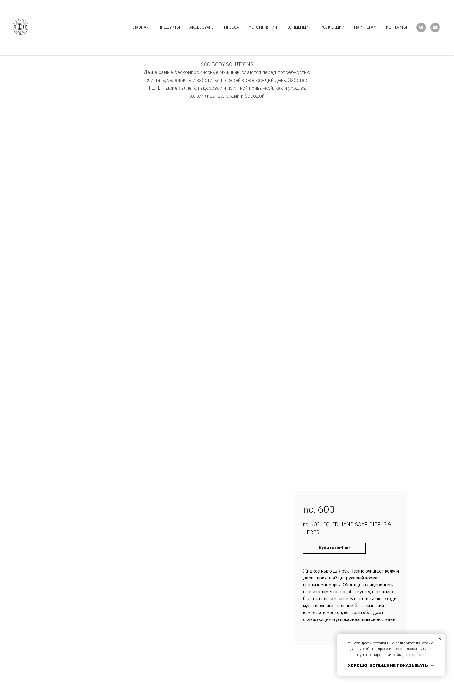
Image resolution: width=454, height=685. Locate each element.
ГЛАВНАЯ (140, 27)
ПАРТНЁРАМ (365, 27)
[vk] (421, 27)
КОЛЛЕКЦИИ (333, 27)
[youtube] (435, 27)
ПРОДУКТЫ (169, 27)
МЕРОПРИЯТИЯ (262, 27)
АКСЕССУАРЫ (202, 27)
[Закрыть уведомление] (440, 639)
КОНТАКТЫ (396, 27)
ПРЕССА (231, 27)
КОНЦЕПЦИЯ (299, 27)
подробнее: (414, 654)
